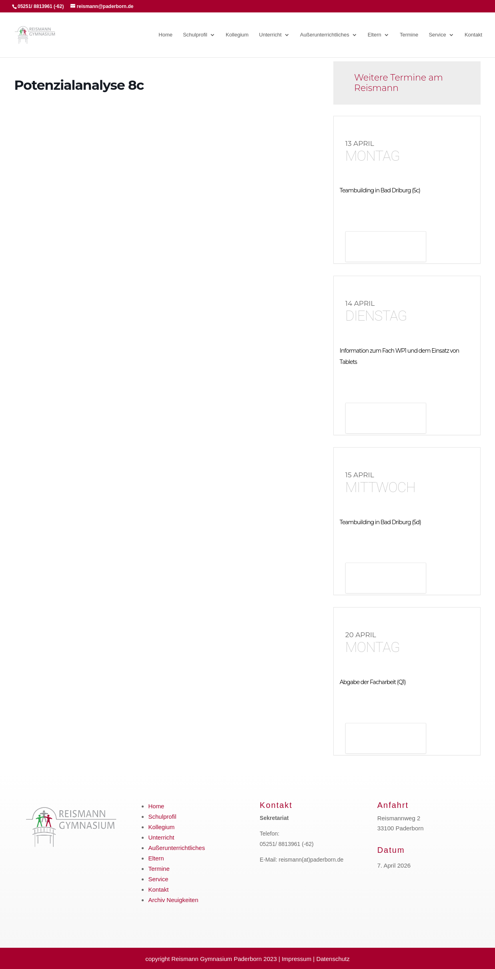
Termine (409, 35)
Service (437, 35)
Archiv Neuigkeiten (173, 899)
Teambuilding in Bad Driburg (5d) (380, 522)
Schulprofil (195, 35)
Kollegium (237, 35)
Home (165, 35)
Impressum (296, 958)
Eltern (374, 35)
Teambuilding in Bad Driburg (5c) (380, 190)
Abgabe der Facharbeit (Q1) (373, 682)
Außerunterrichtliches (324, 35)
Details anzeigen (385, 247)
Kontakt (473, 35)
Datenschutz (332, 958)
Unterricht (270, 35)
